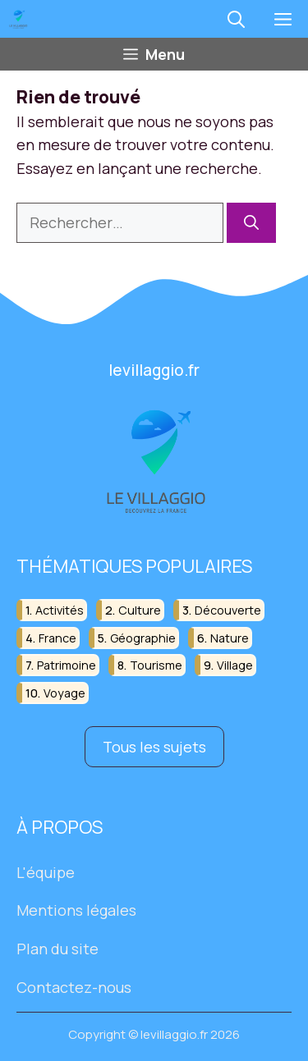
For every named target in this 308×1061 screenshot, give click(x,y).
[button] (236, 19)
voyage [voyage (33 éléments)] (64, 693)
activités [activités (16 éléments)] (59, 610)
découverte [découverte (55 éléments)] (228, 610)
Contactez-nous (73, 987)
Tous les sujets (154, 747)
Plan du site (57, 948)
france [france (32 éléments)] (57, 638)
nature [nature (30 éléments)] (229, 638)
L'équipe (45, 872)
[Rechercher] (251, 223)
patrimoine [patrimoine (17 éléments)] (66, 665)
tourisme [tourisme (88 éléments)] (156, 665)
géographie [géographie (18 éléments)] (143, 638)
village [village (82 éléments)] (235, 665)
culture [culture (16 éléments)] (139, 610)
